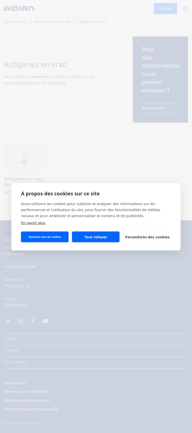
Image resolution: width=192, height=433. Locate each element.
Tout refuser (95, 236)
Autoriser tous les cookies (45, 237)
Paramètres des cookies (147, 236)
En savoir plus (33, 222)
